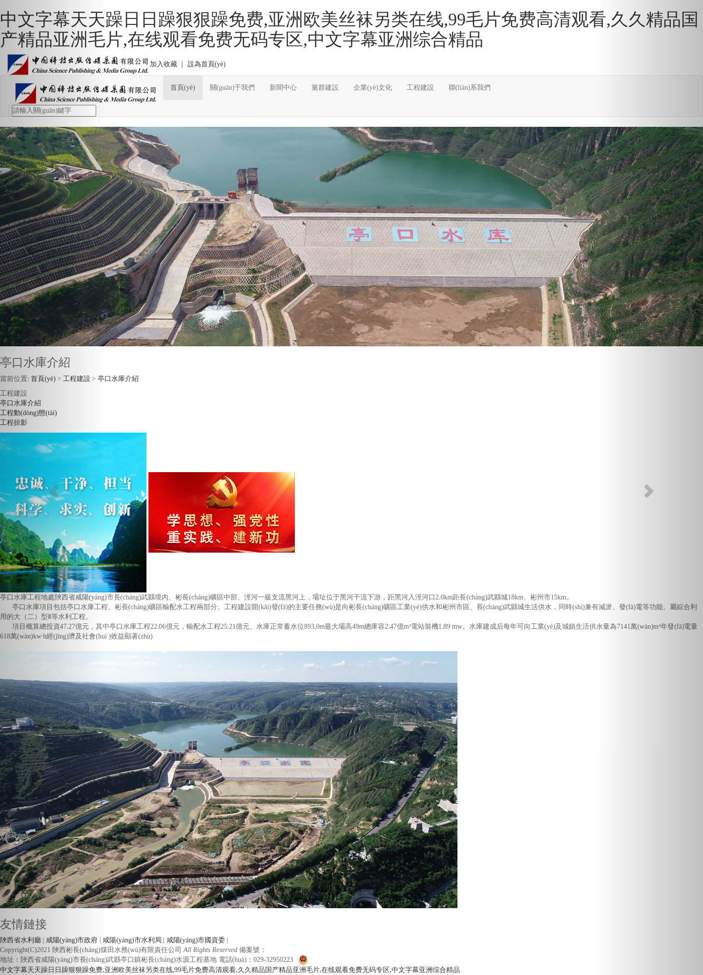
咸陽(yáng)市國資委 (196, 940)
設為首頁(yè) (206, 64)
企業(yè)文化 (372, 87)
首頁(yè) (182, 87)
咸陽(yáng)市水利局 (132, 940)
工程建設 (420, 87)
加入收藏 (163, 64)
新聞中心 (283, 87)
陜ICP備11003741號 (296, 950)
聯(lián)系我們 (470, 87)
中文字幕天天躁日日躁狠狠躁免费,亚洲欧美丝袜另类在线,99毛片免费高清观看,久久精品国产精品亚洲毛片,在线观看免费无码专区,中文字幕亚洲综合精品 (349, 29)
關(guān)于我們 (232, 87)
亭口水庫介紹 (118, 378)
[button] (52, 487)
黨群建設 (325, 87)
